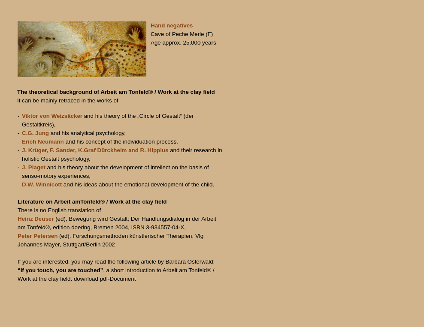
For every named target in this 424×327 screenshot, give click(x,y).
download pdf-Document (105, 279)
